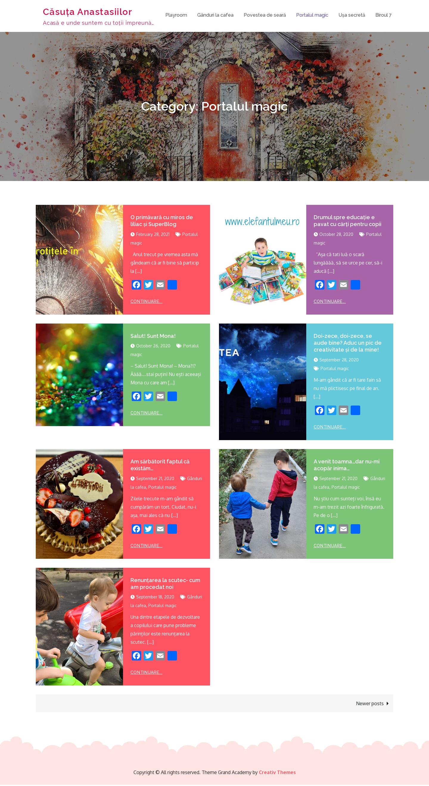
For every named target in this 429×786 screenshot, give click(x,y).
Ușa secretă (351, 16)
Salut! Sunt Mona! (153, 337)
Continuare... (146, 302)
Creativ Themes (277, 773)
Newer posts (370, 705)
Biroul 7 (383, 16)
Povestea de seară (265, 16)
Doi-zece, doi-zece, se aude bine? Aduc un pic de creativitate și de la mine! (348, 344)
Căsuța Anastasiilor (89, 12)
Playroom (176, 16)
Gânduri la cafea (215, 16)
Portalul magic (312, 16)
